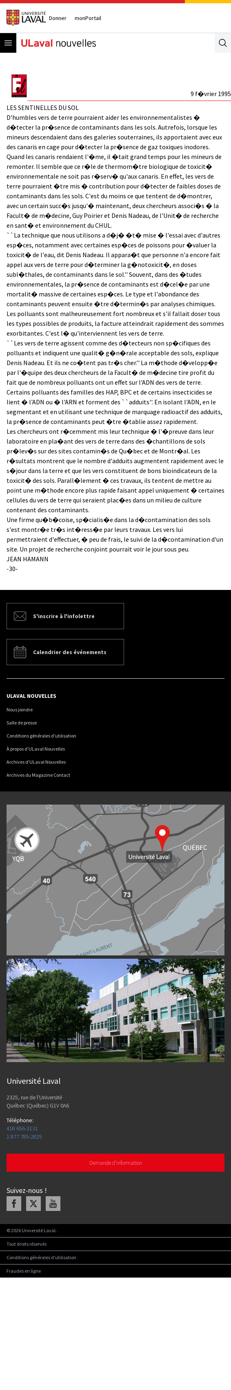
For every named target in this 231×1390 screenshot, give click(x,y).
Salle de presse (22, 723)
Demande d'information (115, 1162)
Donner (58, 18)
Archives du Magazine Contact (38, 775)
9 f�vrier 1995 (211, 94)
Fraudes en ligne (24, 1271)
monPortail (88, 18)
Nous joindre (20, 709)
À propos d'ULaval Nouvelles (36, 749)
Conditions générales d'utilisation (41, 736)
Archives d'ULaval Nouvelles (36, 762)
